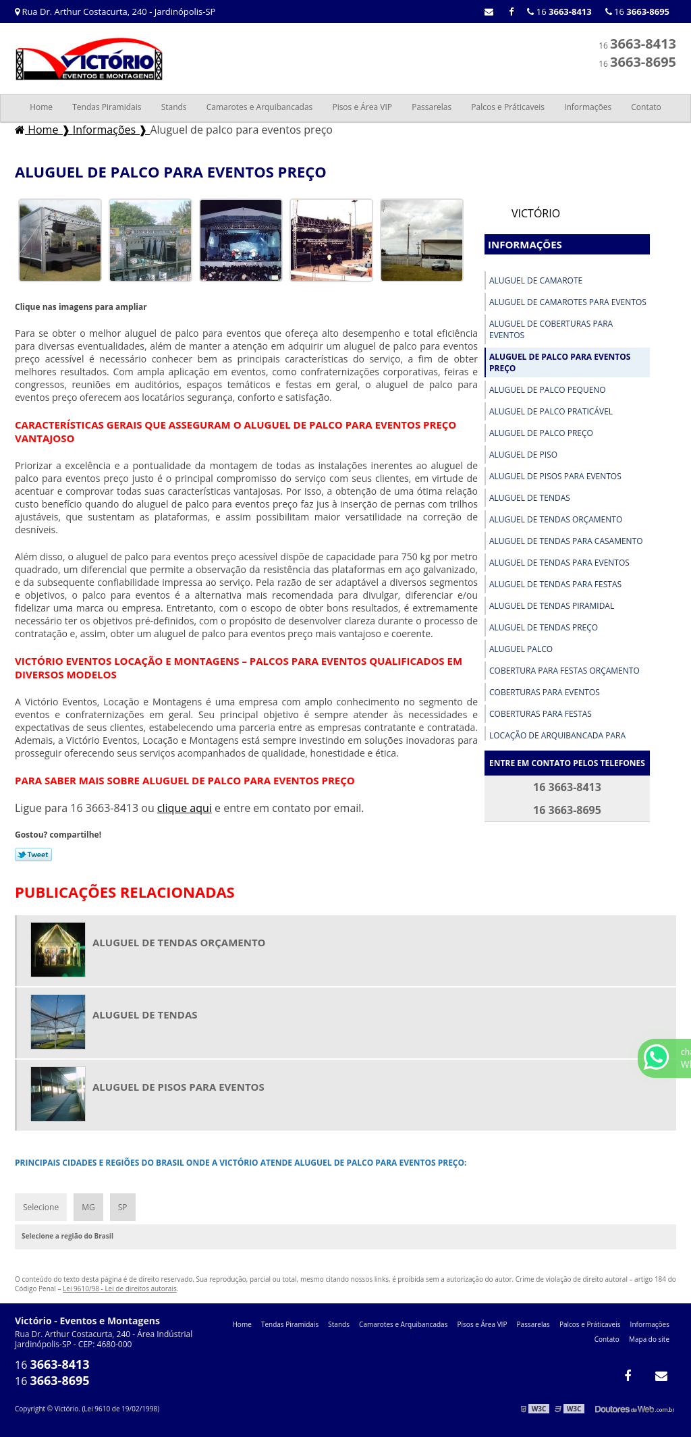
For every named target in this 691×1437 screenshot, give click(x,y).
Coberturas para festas (540, 714)
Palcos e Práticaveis (508, 107)
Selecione (41, 1207)
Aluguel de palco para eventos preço (559, 362)
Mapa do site (649, 1339)
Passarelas (431, 107)
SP (123, 1207)
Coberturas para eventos (544, 692)
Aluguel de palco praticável (551, 411)
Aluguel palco (521, 649)
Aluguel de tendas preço (543, 627)
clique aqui (184, 808)
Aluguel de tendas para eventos (559, 562)
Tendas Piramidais (106, 107)
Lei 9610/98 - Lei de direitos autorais (120, 1288)
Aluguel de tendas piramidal (551, 606)
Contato (646, 107)
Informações (587, 107)
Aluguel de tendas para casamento (566, 541)
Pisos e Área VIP (362, 107)
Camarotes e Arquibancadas (259, 107)
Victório (536, 213)
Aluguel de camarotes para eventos (567, 302)
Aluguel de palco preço (541, 433)
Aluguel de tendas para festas (555, 584)
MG (88, 1207)
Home (41, 107)
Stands (174, 107)
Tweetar (33, 854)
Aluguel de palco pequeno (547, 390)
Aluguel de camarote (535, 280)
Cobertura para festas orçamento (564, 670)
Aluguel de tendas (529, 498)
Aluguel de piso (523, 454)
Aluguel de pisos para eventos (555, 476)
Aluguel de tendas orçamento (555, 519)
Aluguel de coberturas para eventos (551, 329)
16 (637, 11)
